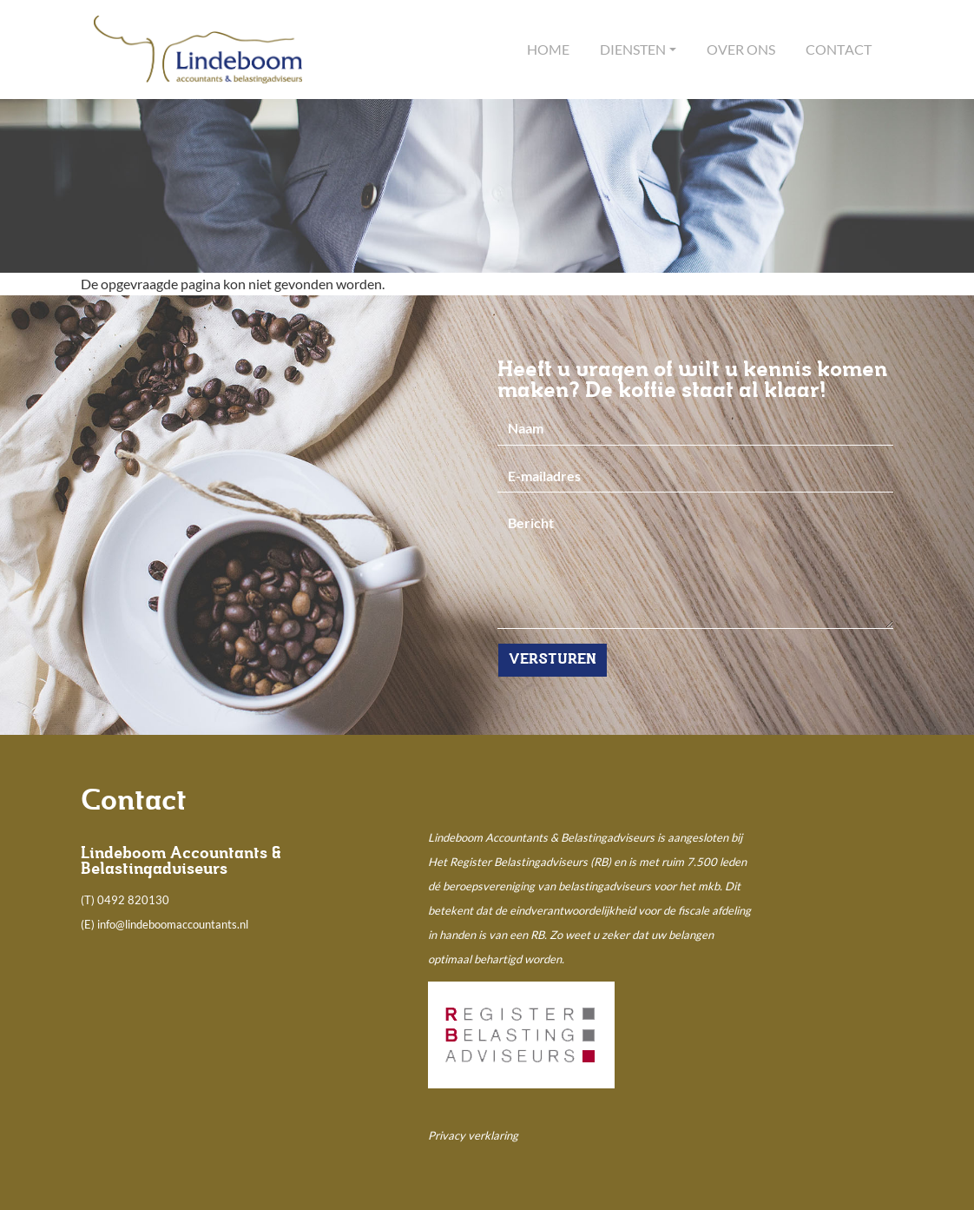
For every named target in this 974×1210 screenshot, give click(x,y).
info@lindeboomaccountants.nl (172, 924)
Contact (839, 49)
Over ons (741, 49)
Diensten (633, 49)
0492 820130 (133, 900)
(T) (89, 900)
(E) (89, 924)
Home (548, 49)
